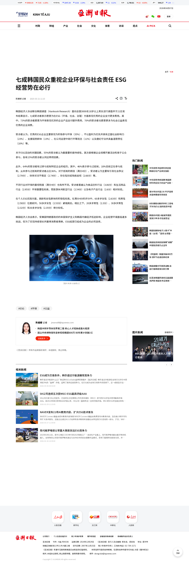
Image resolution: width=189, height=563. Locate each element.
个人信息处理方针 (60, 536)
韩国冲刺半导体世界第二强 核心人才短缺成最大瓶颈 (63, 328)
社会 (79, 25)
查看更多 (41, 338)
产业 (65, 25)
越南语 (42, 14)
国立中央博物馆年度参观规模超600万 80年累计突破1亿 (65, 332)
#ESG (21, 308)
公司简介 (46, 536)
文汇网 (94, 519)
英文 (23, 14)
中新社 (113, 519)
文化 (93, 25)
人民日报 (58, 519)
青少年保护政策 (77, 536)
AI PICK (151, 25)
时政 (37, 25)
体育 (107, 25)
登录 (168, 16)
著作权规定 (91, 536)
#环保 (34, 308)
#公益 (46, 308)
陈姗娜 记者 (21, 99)
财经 (51, 25)
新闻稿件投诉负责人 (125, 536)
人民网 (131, 519)
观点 (135, 25)
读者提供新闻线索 (107, 536)
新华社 (76, 519)
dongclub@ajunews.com (105, 553)
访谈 (121, 25)
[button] (167, 365)
